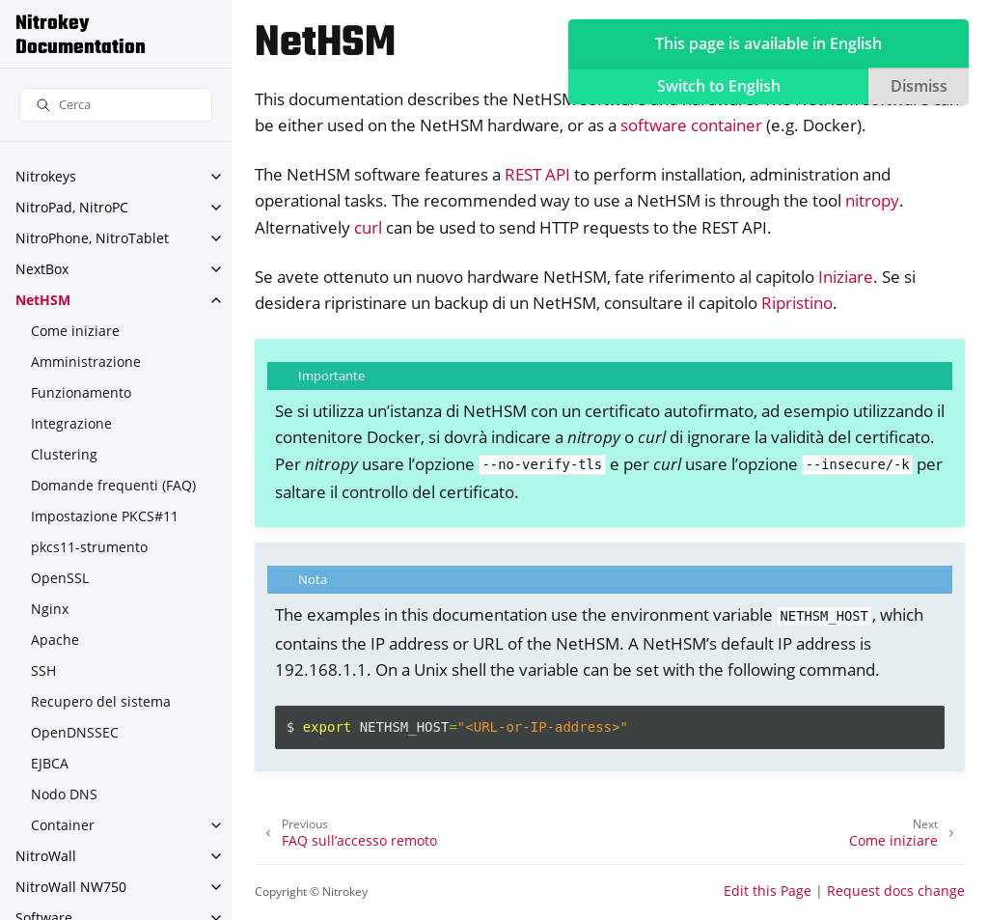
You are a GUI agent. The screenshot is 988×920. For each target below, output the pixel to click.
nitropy (872, 200)
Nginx (50, 608)
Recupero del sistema (101, 701)
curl (368, 227)
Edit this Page (767, 890)
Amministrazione (86, 361)
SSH (43, 670)
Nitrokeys (45, 176)
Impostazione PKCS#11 (104, 516)
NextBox (42, 269)
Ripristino (797, 303)
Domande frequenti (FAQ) (113, 485)
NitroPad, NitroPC (71, 207)
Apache (55, 639)
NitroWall (45, 856)
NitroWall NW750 (70, 887)
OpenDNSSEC (75, 732)
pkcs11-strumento (89, 547)
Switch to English (719, 86)
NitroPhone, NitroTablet (92, 238)
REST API (537, 174)
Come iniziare (75, 330)
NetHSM (42, 300)
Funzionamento (81, 392)
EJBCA (50, 763)
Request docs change (896, 890)
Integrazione (71, 423)
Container (63, 825)
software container (691, 125)
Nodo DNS (64, 794)
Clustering (64, 454)
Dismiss (919, 86)
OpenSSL (60, 578)
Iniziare (845, 276)
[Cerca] (115, 105)
